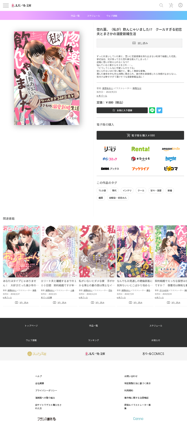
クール (141, 190)
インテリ (127, 190)
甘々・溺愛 (155, 190)
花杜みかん (113, 290)
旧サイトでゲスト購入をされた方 (48, 406)
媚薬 (101, 197)
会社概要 (39, 383)
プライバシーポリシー (46, 390)
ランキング (93, 340)
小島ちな (74, 290)
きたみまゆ (164, 290)
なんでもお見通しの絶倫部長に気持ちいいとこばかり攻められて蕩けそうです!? (135, 285)
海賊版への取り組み (45, 397)
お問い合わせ (131, 376)
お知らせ (155, 340)
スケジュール (93, 15)
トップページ (31, 325)
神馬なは (137, 88)
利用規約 (128, 390)
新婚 (170, 190)
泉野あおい (107, 88)
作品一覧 (75, 15)
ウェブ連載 (111, 15)
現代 (114, 190)
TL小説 (102, 190)
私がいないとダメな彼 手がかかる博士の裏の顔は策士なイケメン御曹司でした (97, 285)
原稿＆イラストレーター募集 (137, 406)
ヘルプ (38, 376)
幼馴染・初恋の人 (118, 197)
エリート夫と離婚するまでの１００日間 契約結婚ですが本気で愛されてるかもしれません (59, 285)
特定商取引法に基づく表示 (137, 383)
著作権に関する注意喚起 (136, 397)
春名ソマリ (151, 290)
